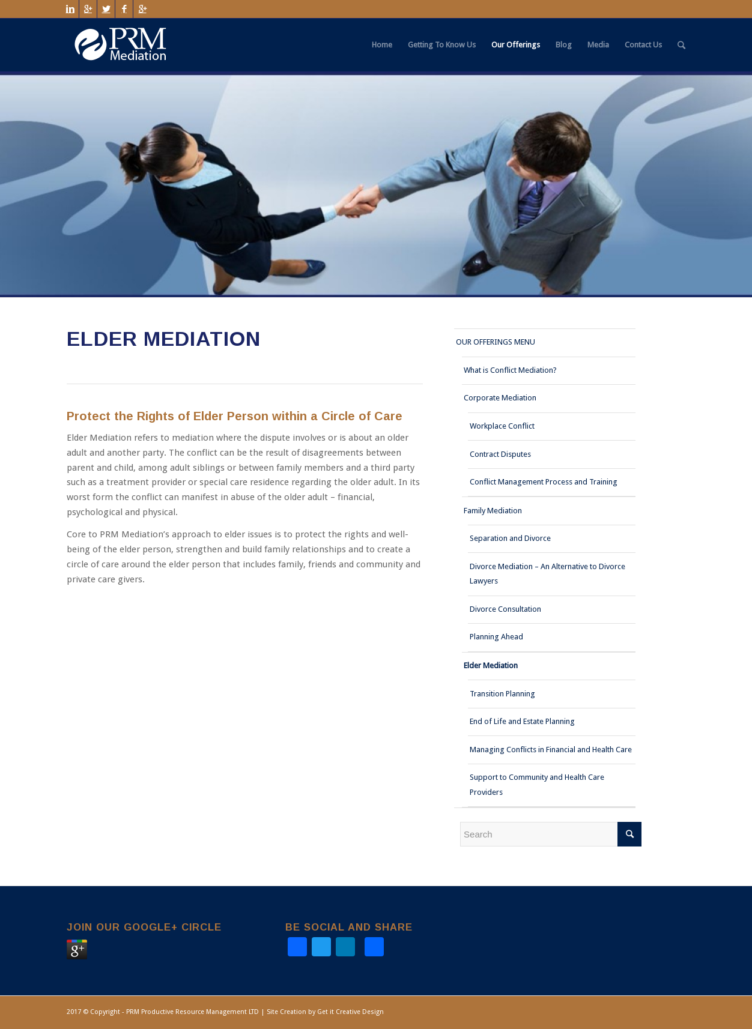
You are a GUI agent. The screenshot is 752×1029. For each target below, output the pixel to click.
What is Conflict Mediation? (510, 370)
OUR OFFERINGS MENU (495, 341)
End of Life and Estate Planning (522, 721)
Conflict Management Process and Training (543, 481)
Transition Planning (502, 693)
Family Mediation (493, 510)
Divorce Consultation (505, 609)
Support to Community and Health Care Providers (537, 785)
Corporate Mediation (500, 397)
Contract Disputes (500, 454)
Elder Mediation (491, 665)
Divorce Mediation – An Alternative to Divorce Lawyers (547, 574)
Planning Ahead (496, 636)
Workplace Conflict (502, 425)
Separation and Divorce (510, 538)
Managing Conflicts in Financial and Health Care (551, 749)
